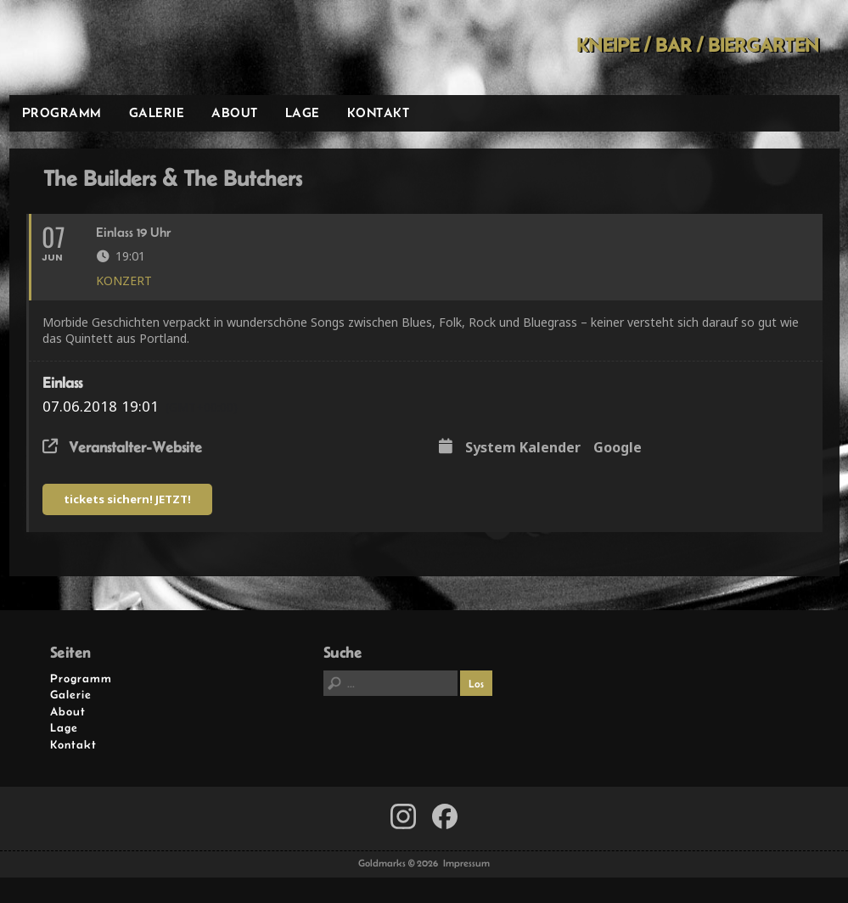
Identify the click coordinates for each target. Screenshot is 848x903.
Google (617, 448)
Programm (62, 112)
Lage (302, 112)
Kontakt (378, 112)
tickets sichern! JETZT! (127, 499)
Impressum (466, 863)
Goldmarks (130, 47)
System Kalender (523, 448)
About (234, 112)
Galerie (157, 112)
